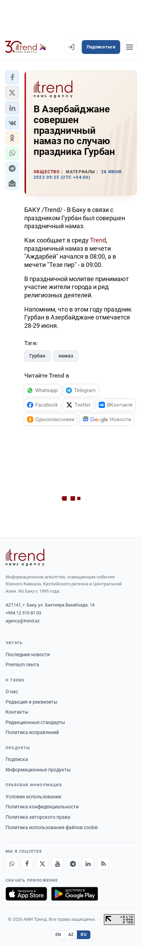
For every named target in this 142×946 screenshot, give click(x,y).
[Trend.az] (25, 47)
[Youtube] (57, 863)
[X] (42, 863)
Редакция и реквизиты (31, 702)
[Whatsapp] (12, 863)
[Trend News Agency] (25, 557)
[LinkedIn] (88, 863)
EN (58, 934)
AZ (71, 934)
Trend (98, 240)
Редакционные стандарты (35, 722)
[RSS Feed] (103, 863)
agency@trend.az (22, 620)
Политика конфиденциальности (42, 806)
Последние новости (28, 654)
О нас (12, 691)
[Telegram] (72, 863)
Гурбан (37, 356)
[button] (12, 77)
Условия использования (33, 796)
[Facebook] (27, 863)
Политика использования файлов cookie (52, 827)
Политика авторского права (38, 817)
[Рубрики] (129, 47)
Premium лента (22, 664)
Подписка (17, 759)
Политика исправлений (32, 732)
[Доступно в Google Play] (74, 894)
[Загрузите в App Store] (26, 894)
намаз (66, 356)
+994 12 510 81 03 (23, 612)
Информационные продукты (38, 769)
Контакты (17, 712)
